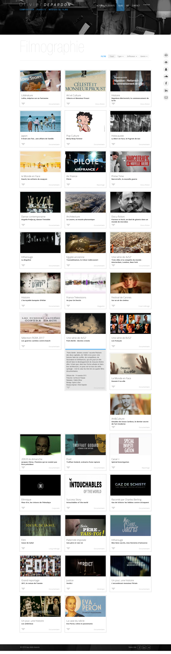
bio (128, 6)
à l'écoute (110, 6)
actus (99, 6)
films (121, 6)
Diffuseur (132, 57)
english (147, 6)
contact (136, 6)
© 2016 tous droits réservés (30, 650)
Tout (112, 57)
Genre (143, 57)
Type (120, 57)
